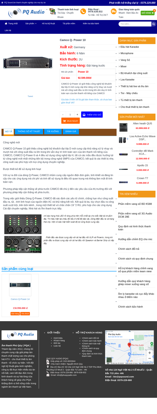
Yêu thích (25, 314)
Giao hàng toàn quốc (129, 9)
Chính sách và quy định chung (135, 258)
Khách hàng (59, 340)
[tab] (9, 131)
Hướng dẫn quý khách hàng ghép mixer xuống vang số (134, 283)
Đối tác (57, 343)
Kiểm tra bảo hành (91, 23)
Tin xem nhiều (128, 194)
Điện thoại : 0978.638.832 (95, 10)
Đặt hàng (15, 314)
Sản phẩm (29, 23)
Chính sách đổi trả (128, 248)
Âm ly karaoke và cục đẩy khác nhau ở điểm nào (136, 295)
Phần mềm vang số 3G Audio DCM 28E (135, 215)
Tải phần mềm (69, 23)
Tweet (30, 96)
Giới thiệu (53, 332)
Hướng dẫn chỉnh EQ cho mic (135, 239)
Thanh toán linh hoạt (68, 9)
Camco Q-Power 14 (20, 299)
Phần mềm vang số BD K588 (135, 203)
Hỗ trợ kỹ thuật (48, 23)
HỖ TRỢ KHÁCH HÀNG (89, 332)
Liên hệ (8, 30)
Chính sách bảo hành (130, 306)
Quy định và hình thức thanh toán (134, 228)
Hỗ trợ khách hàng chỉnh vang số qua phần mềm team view (135, 270)
